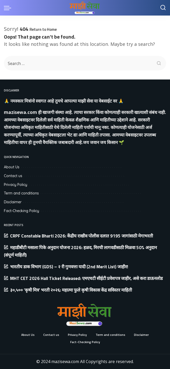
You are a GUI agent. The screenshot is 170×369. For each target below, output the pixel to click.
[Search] (163, 8)
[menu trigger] (9, 8)
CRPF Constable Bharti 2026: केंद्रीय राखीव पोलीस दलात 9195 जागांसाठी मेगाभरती (81, 236)
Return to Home (43, 29)
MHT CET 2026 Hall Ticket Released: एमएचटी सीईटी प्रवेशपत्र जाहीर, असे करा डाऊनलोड (86, 278)
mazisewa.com (20, 112)
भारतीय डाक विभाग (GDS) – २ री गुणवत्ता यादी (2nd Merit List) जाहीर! (69, 266)
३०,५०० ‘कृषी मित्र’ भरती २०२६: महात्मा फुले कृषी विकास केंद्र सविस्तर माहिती (71, 290)
